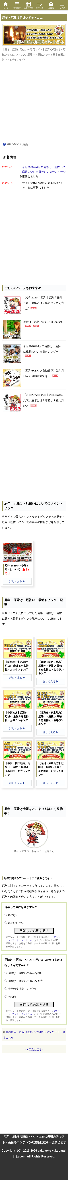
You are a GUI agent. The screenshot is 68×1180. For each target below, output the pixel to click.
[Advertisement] (34, 102)
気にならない (16, 922)
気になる (13, 915)
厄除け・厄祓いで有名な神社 (25, 973)
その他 (12, 996)
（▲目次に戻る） (34, 1049)
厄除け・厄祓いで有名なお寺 (25, 980)
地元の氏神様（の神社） (23, 988)
